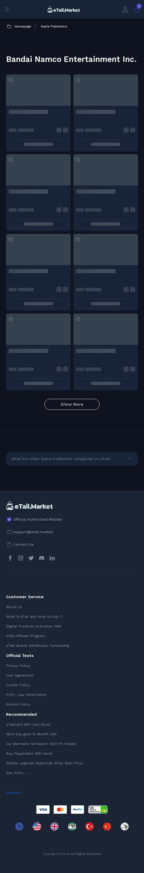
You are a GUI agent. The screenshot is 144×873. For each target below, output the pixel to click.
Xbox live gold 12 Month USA (31, 734)
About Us (14, 607)
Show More (72, 404)
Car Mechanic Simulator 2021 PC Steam (41, 744)
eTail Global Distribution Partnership (38, 645)
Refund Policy (18, 704)
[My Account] (125, 9)
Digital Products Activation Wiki (33, 626)
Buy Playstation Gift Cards (29, 753)
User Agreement (20, 675)
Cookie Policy (18, 685)
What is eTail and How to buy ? (34, 616)
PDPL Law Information (26, 694)
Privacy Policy (18, 666)
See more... (19, 773)
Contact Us (23, 544)
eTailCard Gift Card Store (28, 724)
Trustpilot (13, 792)
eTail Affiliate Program (25, 636)
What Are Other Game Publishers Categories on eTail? (61, 459)
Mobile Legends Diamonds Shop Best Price (44, 763)
